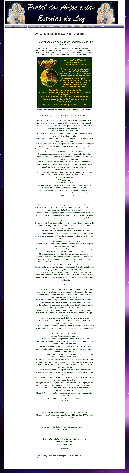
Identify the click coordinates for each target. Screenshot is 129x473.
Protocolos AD (63, 26)
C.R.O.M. (73, 26)
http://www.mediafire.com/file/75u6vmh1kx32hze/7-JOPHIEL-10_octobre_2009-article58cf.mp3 (64, 109)
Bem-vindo (9, 26)
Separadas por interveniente (36, 26)
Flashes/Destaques (91, 26)
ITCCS (81, 26)
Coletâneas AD (51, 26)
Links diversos (103, 26)
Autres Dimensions (20, 26)
